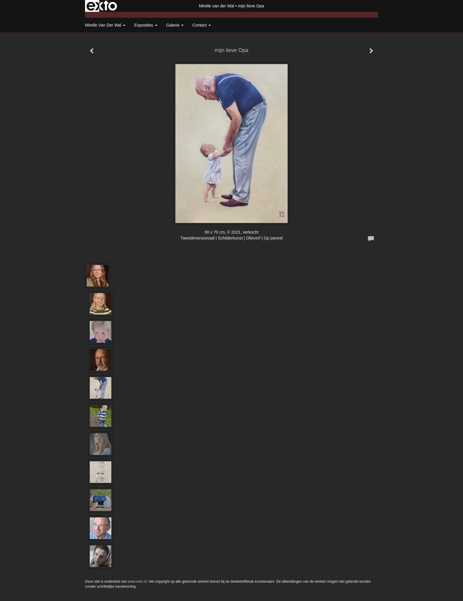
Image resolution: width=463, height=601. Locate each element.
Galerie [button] (175, 25)
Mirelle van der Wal (216, 6)
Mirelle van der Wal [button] (105, 25)
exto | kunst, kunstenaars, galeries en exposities (101, 6)
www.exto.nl (137, 581)
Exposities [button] (145, 25)
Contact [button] (202, 25)
